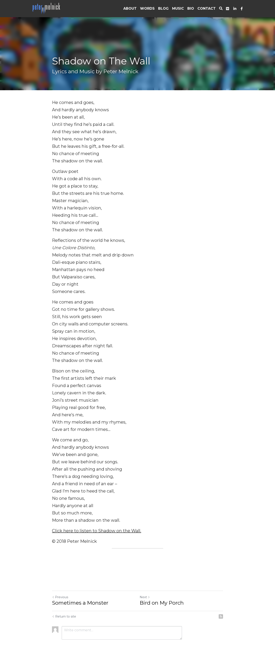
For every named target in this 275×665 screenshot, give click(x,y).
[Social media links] (227, 8)
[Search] (221, 8)
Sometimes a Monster (80, 603)
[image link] (46, 8)
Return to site (64, 616)
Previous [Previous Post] (60, 597)
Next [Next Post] (145, 597)
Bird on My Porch (162, 603)
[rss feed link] (221, 616)
